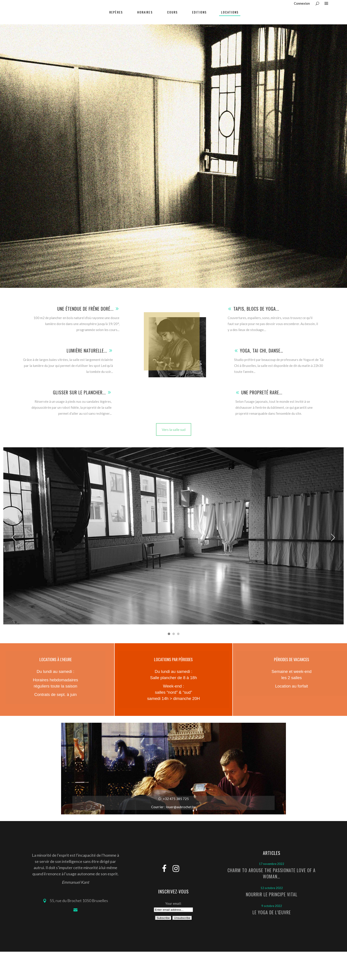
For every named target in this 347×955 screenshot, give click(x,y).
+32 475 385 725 (175, 799)
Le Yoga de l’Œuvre (272, 912)
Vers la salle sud (173, 429)
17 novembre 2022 (271, 864)
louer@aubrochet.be (181, 807)
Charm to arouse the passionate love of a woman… (271, 873)
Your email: (173, 903)
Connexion (302, 3)
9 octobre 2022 (271, 906)
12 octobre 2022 (271, 888)
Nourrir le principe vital (271, 894)
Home (294, 161)
